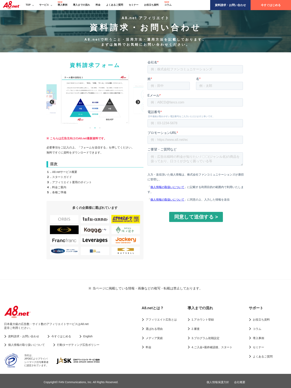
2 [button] (95, 128)
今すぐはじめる (271, 5)
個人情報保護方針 (218, 382)
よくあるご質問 (114, 4)
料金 (98, 4)
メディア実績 (154, 338)
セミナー (133, 4)
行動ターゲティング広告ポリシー (78, 344)
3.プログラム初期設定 (205, 338)
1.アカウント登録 (203, 319)
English (88, 336)
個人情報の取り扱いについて (26, 344)
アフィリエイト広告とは (161, 319)
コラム (168, 4)
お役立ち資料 (151, 4)
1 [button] (90, 128)
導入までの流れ (81, 4)
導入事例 (62, 4)
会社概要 (239, 382)
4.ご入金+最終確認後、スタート (212, 347)
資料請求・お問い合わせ (230, 5)
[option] (95, 99)
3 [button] (100, 128)
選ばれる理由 (154, 328)
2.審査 (196, 328)
